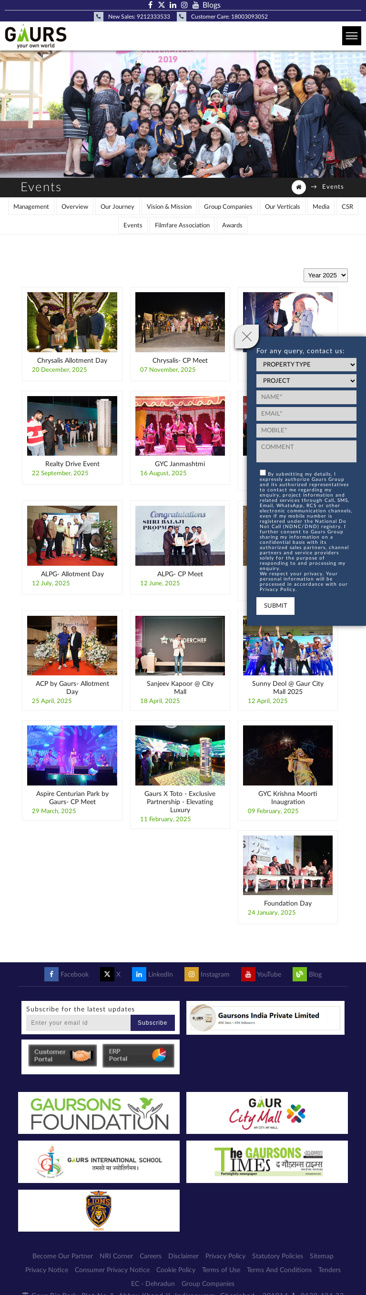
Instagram (207, 974)
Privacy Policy (225, 1256)
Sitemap (322, 1256)
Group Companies (228, 207)
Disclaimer (183, 1256)
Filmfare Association (182, 226)
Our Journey (117, 207)
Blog (307, 974)
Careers (151, 1256)
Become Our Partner (62, 1256)
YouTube (261, 974)
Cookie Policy (175, 1270)
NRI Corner (116, 1256)
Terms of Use (221, 1270)
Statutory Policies (277, 1256)
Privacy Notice (46, 1270)
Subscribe (152, 1023)
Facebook (66, 974)
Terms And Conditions (279, 1270)
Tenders (329, 1270)
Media (321, 207)
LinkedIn (152, 974)
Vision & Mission (169, 207)
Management (31, 207)
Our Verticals (282, 207)
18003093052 (249, 17)
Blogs (212, 5)
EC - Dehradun (153, 1284)
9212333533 (153, 17)
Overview (74, 207)
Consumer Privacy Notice (112, 1270)
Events (132, 226)
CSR (347, 207)
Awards (232, 226)
